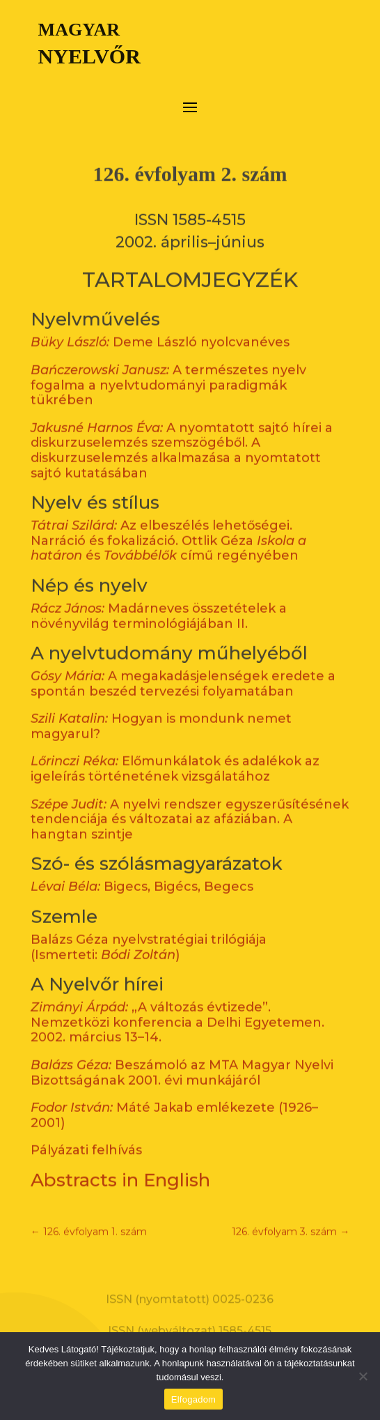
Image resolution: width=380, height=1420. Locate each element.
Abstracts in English (120, 1164)
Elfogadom (193, 1399)
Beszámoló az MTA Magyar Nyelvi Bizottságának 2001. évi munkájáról (182, 1056)
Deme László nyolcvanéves (160, 326)
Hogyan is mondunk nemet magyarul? (161, 710)
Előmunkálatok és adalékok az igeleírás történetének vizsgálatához (175, 753)
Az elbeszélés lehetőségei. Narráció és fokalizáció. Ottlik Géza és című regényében (168, 524)
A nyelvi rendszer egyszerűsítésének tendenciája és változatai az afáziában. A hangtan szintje (190, 802)
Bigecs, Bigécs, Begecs (142, 870)
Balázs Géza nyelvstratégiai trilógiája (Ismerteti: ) (149, 931)
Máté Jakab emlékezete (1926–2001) (174, 1099)
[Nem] (363, 1376)
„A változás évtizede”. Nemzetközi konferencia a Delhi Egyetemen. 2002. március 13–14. (177, 1006)
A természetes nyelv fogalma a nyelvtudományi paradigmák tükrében (168, 369)
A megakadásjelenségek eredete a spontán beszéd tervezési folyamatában (183, 667)
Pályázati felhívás (86, 1134)
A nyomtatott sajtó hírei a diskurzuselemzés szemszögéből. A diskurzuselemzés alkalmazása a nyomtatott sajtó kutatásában (182, 434)
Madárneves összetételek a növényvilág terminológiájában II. (159, 600)
